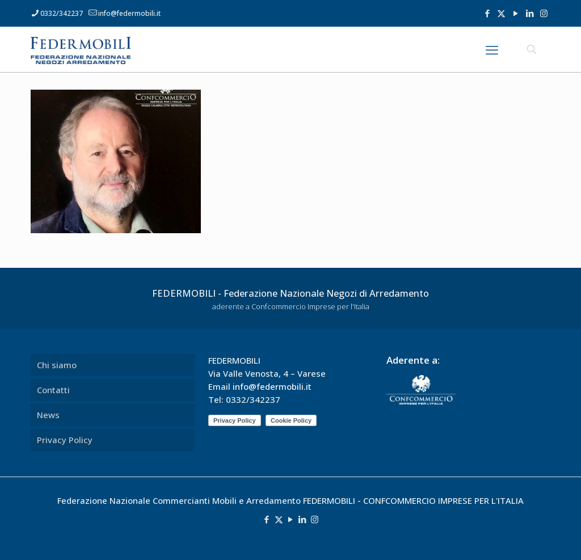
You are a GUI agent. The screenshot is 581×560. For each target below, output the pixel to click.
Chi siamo (57, 364)
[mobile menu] (492, 49)
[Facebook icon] (487, 13)
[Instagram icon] (544, 13)
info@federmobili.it (272, 386)
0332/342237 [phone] (61, 13)
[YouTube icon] (515, 13)
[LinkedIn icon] (529, 13)
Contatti (53, 389)
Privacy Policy (64, 439)
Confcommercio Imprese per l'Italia (310, 306)
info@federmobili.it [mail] (129, 13)
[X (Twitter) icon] (501, 13)
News (48, 414)
